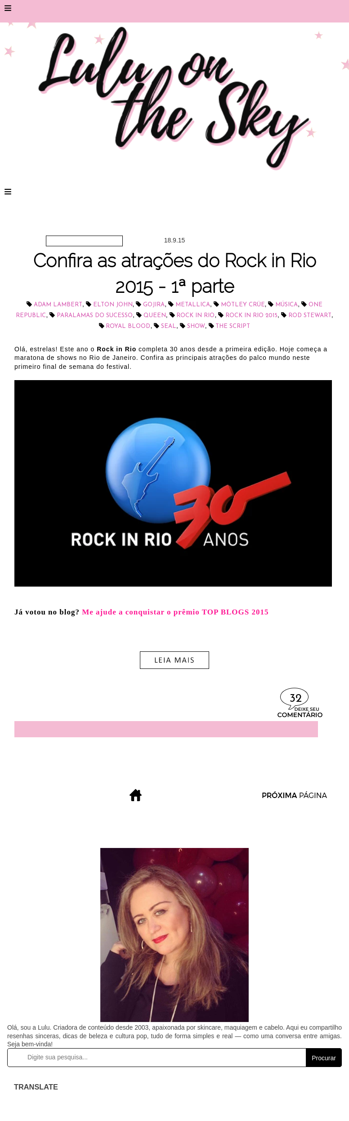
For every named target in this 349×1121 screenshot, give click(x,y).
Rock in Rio (195, 315)
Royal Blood (128, 326)
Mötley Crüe (243, 305)
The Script (232, 326)
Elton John (113, 305)
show (196, 326)
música (286, 305)
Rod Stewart (309, 315)
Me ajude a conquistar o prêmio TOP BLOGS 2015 (175, 612)
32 (296, 699)
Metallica (192, 305)
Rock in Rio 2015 (251, 315)
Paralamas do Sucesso (95, 315)
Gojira (154, 305)
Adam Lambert (58, 305)
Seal (168, 326)
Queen (154, 315)
